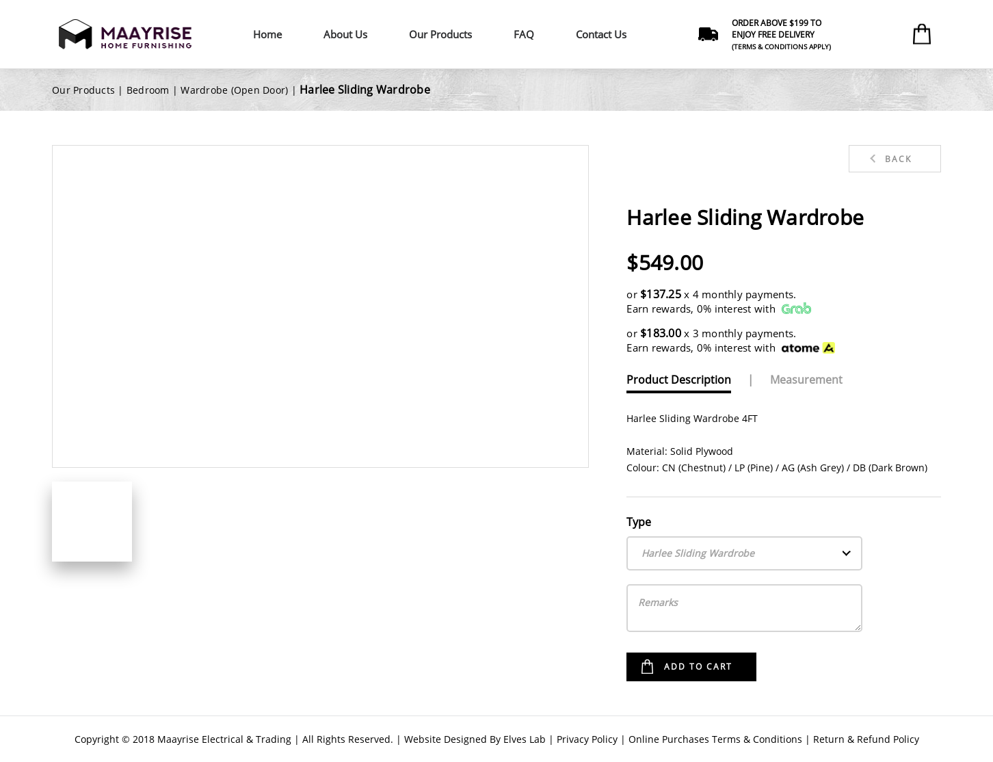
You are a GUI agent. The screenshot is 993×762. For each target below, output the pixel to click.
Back (898, 159)
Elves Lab (524, 739)
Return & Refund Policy (866, 739)
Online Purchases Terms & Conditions (715, 739)
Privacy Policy (587, 739)
